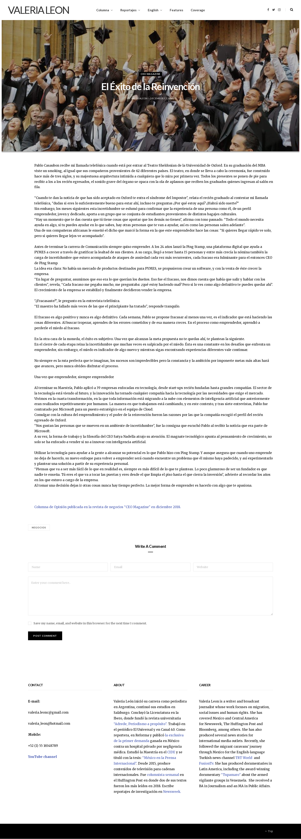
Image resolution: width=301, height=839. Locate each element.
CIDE (171, 752)
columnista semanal (163, 775)
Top (269, 831)
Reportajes (128, 10)
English (153, 10)
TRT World (244, 758)
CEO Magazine (150, 74)
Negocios (39, 527)
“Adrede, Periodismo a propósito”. (140, 724)
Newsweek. (172, 792)
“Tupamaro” (231, 775)
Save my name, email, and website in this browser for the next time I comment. (90, 623)
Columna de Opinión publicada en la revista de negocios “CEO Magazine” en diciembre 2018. (107, 507)
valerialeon (139, 98)
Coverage (198, 10)
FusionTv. (206, 764)
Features (176, 10)
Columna (102, 10)
